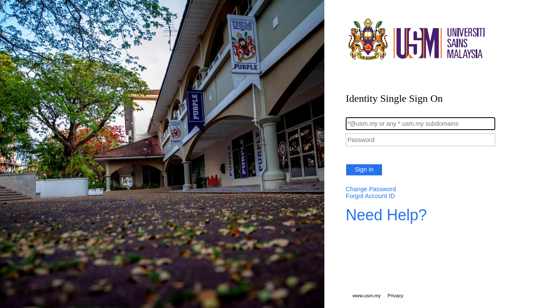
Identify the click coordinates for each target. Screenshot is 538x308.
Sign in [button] (364, 169)
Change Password (371, 189)
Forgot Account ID (370, 195)
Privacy (395, 295)
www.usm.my (367, 295)
